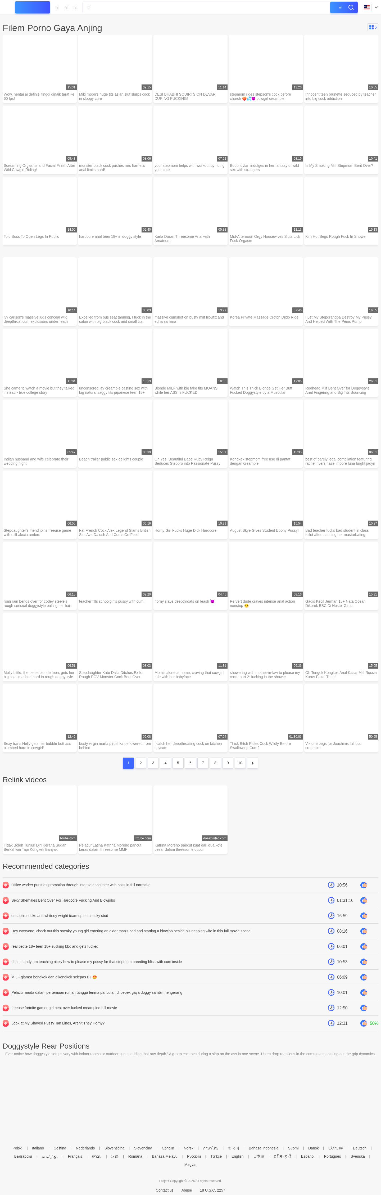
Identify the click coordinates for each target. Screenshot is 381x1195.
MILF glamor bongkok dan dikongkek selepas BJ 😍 (54, 977)
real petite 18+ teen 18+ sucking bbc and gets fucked (54, 946)
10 (240, 763)
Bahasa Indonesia (263, 1148)
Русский (194, 1156)
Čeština (60, 1148)
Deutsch (359, 1148)
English (238, 1156)
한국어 (233, 1148)
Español (308, 1156)
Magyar (190, 1164)
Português (332, 1156)
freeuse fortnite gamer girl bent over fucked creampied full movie (64, 1008)
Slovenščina (115, 1148)
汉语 (115, 1156)
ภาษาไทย (210, 1148)
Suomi (293, 1148)
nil (57, 7)
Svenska (358, 1156)
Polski (17, 1148)
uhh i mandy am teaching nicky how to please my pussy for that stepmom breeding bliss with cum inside (96, 962)
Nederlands (85, 1148)
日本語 (258, 1156)
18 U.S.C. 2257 (212, 1190)
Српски (168, 1148)
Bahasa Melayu (165, 1156)
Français (75, 1156)
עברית (97, 1156)
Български (23, 1156)
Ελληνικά (335, 1148)
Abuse (187, 1190)
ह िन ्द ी (282, 1156)
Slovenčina (143, 1148)
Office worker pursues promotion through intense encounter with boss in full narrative (81, 885)
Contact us (165, 1190)
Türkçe (216, 1156)
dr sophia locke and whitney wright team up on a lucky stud (59, 916)
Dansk (313, 1148)
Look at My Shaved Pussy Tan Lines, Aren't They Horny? (58, 1023)
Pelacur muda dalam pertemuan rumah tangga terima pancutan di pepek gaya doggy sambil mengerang (96, 992)
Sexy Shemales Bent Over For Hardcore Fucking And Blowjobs (63, 900)
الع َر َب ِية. (50, 1156)
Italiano (38, 1148)
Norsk (188, 1148)
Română (135, 1156)
